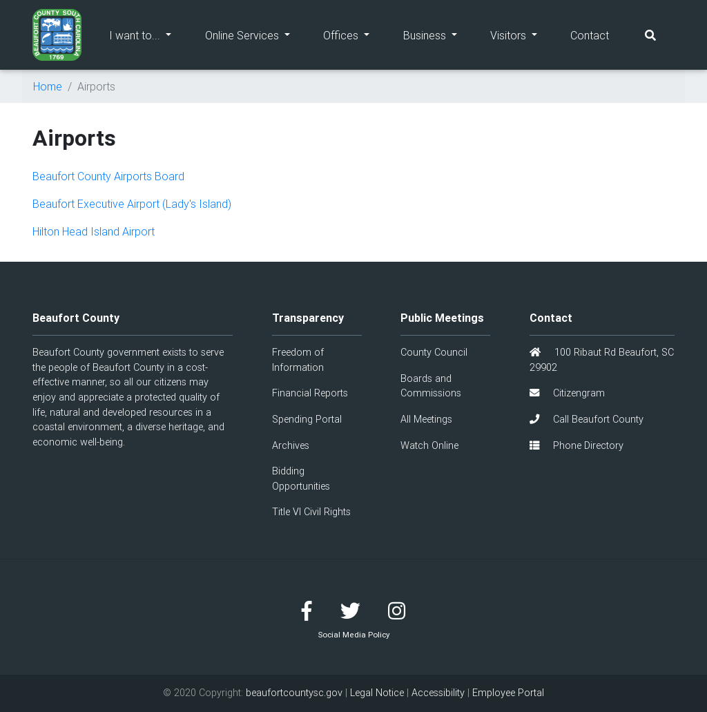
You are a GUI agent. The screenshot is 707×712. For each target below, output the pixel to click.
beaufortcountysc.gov (294, 692)
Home (47, 86)
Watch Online (429, 445)
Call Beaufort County (586, 419)
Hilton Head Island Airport (93, 231)
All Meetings (426, 419)
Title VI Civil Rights (311, 512)
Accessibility (438, 692)
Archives (290, 445)
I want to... (148, 34)
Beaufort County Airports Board (108, 176)
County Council (433, 352)
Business (438, 34)
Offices (354, 34)
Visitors (522, 34)
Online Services (256, 34)
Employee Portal (508, 692)
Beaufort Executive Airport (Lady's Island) (131, 204)
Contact (589, 35)
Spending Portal (307, 419)
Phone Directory (576, 445)
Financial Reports (310, 393)
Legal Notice (377, 692)
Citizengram (567, 393)
